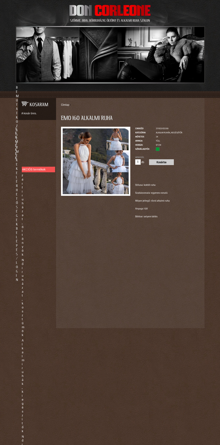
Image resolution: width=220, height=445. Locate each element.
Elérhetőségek (125, 88)
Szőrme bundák (32, 187)
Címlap (65, 105)
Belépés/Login (161, 88)
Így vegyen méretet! (35, 231)
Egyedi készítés (32, 220)
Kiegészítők (29, 193)
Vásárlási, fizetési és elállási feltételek (35, 238)
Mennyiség (139, 157)
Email (20, 312)
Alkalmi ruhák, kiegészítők (169, 132)
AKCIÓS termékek (34, 141)
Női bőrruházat (31, 167)
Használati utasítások (36, 246)
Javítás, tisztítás (32, 225)
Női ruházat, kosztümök (37, 152)
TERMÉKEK (35, 129)
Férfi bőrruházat (32, 172)
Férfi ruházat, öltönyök (36, 147)
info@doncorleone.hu (34, 277)
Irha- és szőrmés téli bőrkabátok (35, 180)
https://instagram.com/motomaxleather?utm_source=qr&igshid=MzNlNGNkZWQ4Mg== (36, 393)
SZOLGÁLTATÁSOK (36, 210)
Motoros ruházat (32, 198)
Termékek (92, 88)
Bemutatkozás (59, 88)
